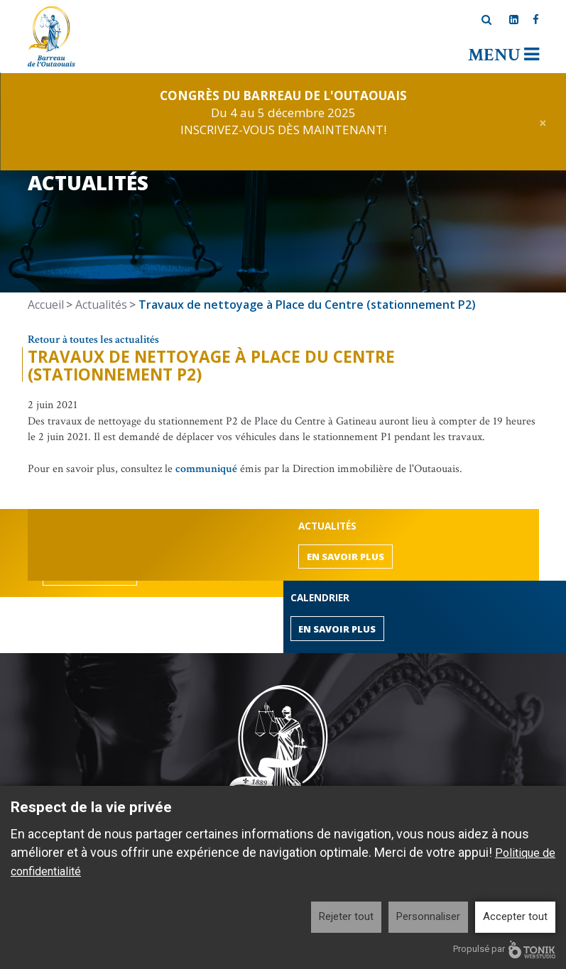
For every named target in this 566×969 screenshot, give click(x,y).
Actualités (101, 304)
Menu (503, 55)
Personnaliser (428, 916)
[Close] (543, 121)
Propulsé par (504, 949)
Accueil (46, 304)
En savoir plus (345, 556)
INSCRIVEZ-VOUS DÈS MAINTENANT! (283, 129)
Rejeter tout (346, 916)
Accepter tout (515, 916)
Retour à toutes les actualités (93, 339)
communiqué (206, 468)
